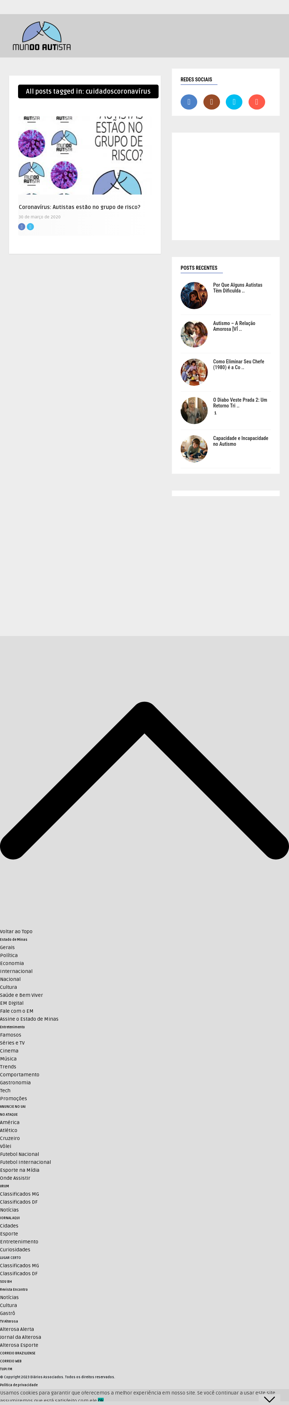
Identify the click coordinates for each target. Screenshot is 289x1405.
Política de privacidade (19, 1385)
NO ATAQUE (9, 1115)
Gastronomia (15, 1083)
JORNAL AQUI (10, 1218)
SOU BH (6, 1282)
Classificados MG (19, 1194)
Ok (101, 1401)
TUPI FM (6, 1369)
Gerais (7, 947)
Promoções (13, 1099)
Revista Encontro (14, 1289)
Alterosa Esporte (19, 1345)
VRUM (4, 1186)
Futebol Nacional (19, 1154)
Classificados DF (19, 1202)
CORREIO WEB (11, 1361)
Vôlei (5, 1146)
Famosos (10, 1035)
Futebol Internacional (25, 1162)
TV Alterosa (9, 1321)
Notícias (9, 1210)
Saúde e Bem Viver (21, 995)
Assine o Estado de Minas (29, 1019)
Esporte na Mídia (19, 1170)
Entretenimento (12, 1027)
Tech (5, 1091)
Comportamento (19, 1075)
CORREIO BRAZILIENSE (17, 1353)
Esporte (9, 1234)
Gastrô (7, 1313)
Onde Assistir (15, 1178)
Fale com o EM (17, 1011)
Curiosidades (15, 1250)
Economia (12, 963)
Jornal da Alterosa (20, 1337)
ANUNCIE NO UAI (13, 1107)
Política (9, 955)
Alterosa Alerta (17, 1329)
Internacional (16, 971)
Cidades (9, 1226)
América (10, 1122)
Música (8, 1059)
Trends (8, 1067)
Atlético (8, 1130)
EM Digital (11, 1003)
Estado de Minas (13, 940)
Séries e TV (12, 1043)
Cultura (8, 987)
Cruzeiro (10, 1138)
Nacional (10, 979)
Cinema (9, 1051)
